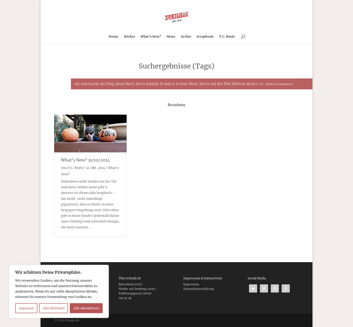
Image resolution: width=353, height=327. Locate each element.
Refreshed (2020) (130, 284)
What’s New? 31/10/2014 (85, 160)
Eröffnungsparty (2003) (135, 293)
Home (113, 37)
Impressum (191, 284)
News (171, 37)
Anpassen (26, 308)
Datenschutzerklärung (198, 288)
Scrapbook (204, 37)
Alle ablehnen (54, 308)
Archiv (186, 37)
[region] (59, 291)
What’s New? (150, 37)
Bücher (129, 37)
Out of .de (125, 298)
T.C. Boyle (227, 37)
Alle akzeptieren (86, 308)
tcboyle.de (72, 320)
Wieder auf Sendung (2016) (137, 288)
